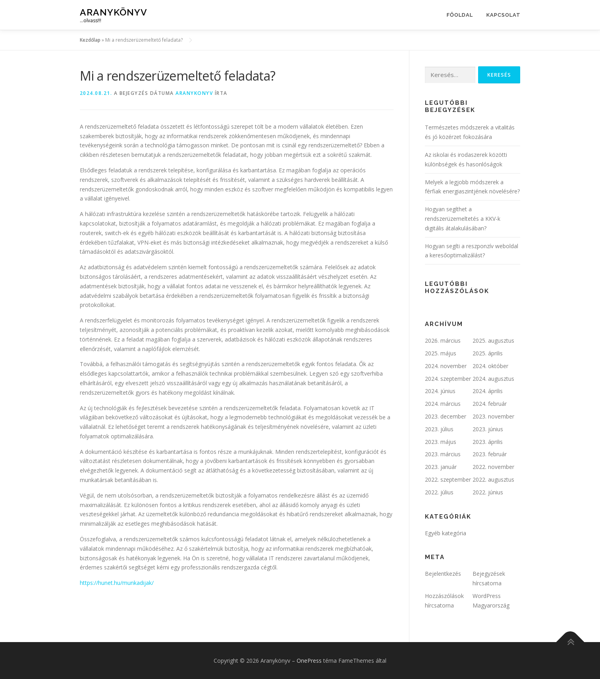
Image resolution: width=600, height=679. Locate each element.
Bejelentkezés (443, 573)
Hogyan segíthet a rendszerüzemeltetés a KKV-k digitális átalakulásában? (462, 218)
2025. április (488, 353)
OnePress (309, 660)
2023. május (440, 442)
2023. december (445, 416)
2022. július (439, 492)
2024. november (446, 366)
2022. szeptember (448, 479)
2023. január (441, 467)
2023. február (490, 454)
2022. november (493, 467)
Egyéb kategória (445, 533)
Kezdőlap (90, 40)
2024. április (488, 391)
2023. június (488, 429)
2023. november (493, 416)
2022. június (488, 492)
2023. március (443, 454)
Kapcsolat (503, 15)
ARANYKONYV (194, 93)
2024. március (443, 403)
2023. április (488, 442)
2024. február (490, 403)
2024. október (490, 366)
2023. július (439, 429)
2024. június (440, 391)
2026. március (443, 340)
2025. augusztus (493, 340)
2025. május (440, 353)
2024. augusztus (493, 378)
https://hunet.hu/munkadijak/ (117, 582)
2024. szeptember (448, 378)
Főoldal (460, 15)
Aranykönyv (113, 12)
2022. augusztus (493, 479)
